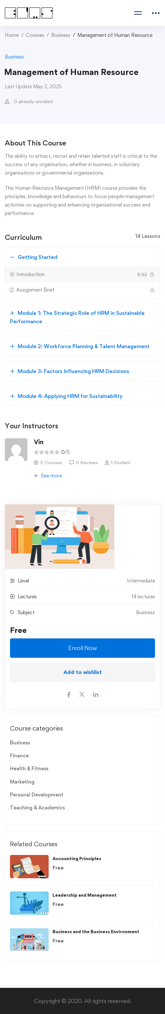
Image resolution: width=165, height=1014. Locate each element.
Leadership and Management (85, 895)
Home (12, 35)
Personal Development (36, 795)
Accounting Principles (77, 858)
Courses (35, 35)
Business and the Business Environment (96, 931)
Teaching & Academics (37, 808)
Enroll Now (82, 648)
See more (48, 476)
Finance (19, 755)
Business (60, 35)
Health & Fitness (29, 768)
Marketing (22, 782)
